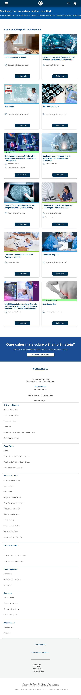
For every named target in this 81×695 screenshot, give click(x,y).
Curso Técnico (9, 486)
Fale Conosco (9, 627)
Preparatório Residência (12, 497)
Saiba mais (22, 76)
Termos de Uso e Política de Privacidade (40, 684)
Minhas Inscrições (10, 615)
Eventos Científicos (11, 531)
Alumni (6, 450)
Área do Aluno (9, 598)
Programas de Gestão (12, 526)
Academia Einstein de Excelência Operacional (20, 432)
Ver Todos (7, 585)
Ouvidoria (7, 633)
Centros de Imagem (11, 550)
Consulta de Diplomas (12, 609)
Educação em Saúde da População (16, 456)
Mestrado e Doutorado (12, 514)
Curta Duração (9, 520)
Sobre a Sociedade (10, 409)
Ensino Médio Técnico (12, 480)
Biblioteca (7, 427)
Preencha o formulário (40, 355)
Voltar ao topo (41, 369)
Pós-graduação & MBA (12, 509)
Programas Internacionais (13, 468)
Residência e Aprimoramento (14, 503)
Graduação (8, 492)
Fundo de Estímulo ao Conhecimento (17, 462)
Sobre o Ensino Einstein (12, 415)
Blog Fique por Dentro (11, 438)
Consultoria (8, 574)
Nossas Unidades (10, 421)
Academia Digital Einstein (13, 537)
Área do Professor (10, 603)
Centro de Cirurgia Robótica (13, 561)
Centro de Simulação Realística (15, 555)
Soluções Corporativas (12, 579)
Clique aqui (37, 664)
